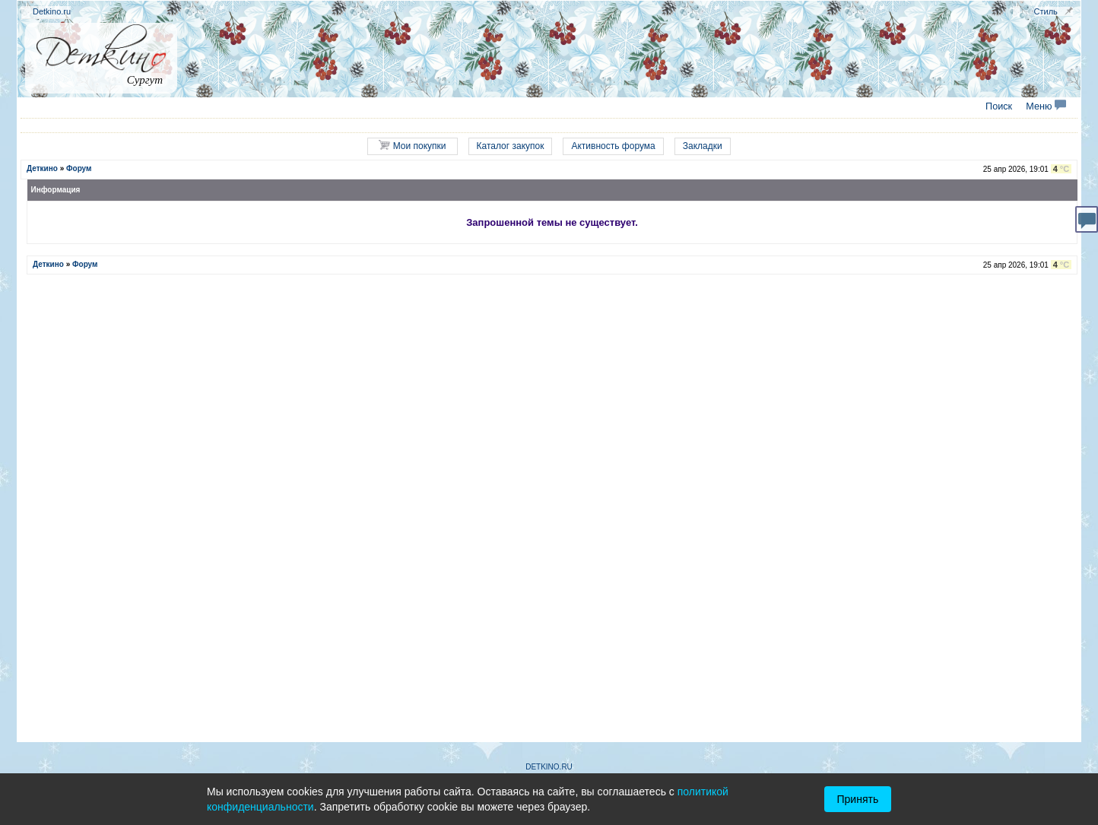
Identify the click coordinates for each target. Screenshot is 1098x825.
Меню (1046, 106)
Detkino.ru (52, 11)
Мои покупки (412, 145)
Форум (78, 168)
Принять (858, 799)
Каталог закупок (510, 146)
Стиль (1046, 11)
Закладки (702, 146)
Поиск (998, 106)
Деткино (42, 168)
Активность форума (613, 146)
